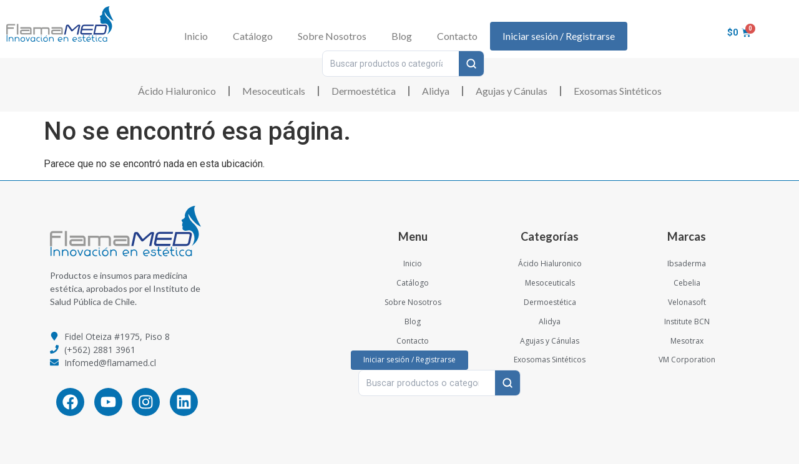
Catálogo (253, 36)
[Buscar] (471, 63)
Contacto (457, 36)
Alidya (435, 91)
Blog (401, 36)
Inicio (196, 36)
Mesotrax (686, 341)
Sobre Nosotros (332, 36)
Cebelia (687, 283)
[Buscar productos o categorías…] (391, 63)
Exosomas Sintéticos (618, 91)
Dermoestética (363, 91)
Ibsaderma (686, 263)
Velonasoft (687, 302)
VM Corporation (687, 359)
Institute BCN (687, 321)
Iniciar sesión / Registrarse (558, 36)
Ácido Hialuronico (177, 91)
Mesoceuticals (273, 91)
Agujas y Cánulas (511, 91)
